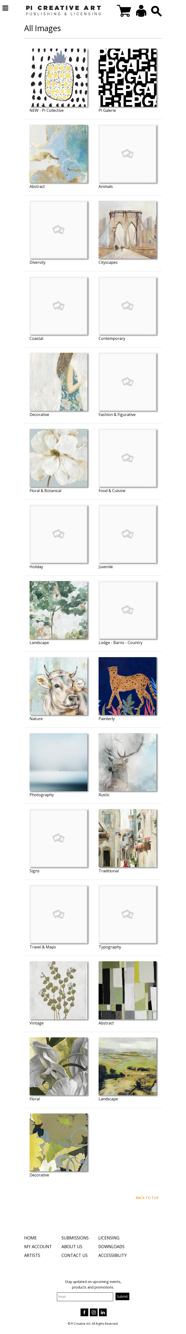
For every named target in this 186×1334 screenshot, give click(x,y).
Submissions (75, 1238)
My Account (38, 1247)
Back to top (147, 1197)
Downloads (111, 1247)
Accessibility (112, 1256)
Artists (32, 1256)
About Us (72, 1247)
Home (30, 1238)
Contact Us (75, 1256)
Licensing (108, 1238)
